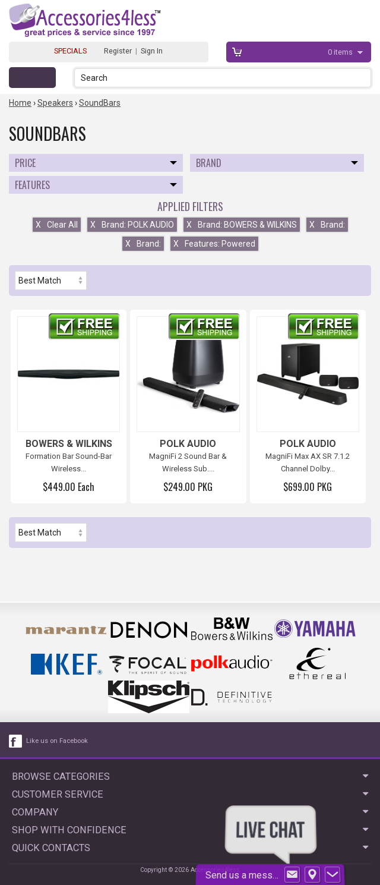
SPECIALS (70, 50)
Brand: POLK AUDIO (132, 224)
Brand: (327, 224)
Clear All (57, 224)
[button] (363, 77)
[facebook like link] (16, 741)
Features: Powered (214, 243)
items (341, 52)
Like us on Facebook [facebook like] (57, 741)
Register (118, 50)
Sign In (152, 50)
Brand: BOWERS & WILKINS (241, 224)
